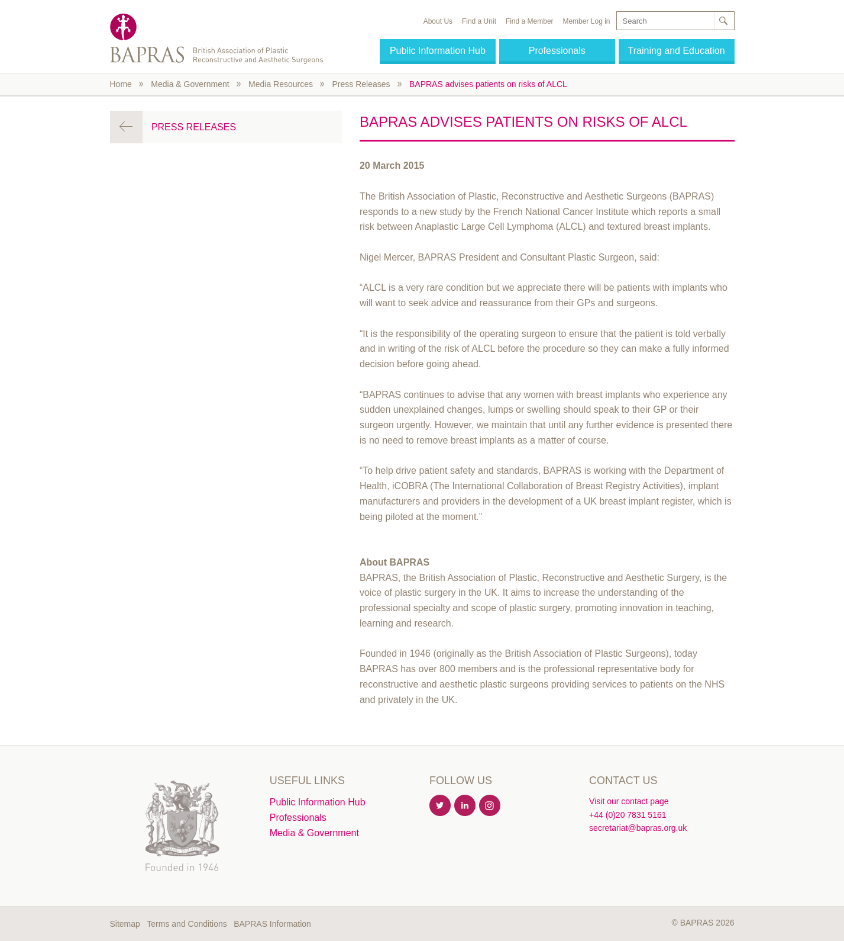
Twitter (440, 806)
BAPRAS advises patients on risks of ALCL (488, 84)
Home (121, 84)
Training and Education (676, 51)
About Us (437, 21)
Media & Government (190, 84)
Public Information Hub (438, 51)
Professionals (557, 51)
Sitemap (125, 924)
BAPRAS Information (272, 924)
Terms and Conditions (187, 924)
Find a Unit (479, 21)
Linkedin (465, 806)
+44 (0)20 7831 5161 (627, 815)
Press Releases (361, 84)
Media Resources (280, 84)
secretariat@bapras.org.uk (638, 828)
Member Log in (586, 21)
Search (723, 20)
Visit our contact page (628, 801)
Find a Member (530, 21)
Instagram (490, 806)
